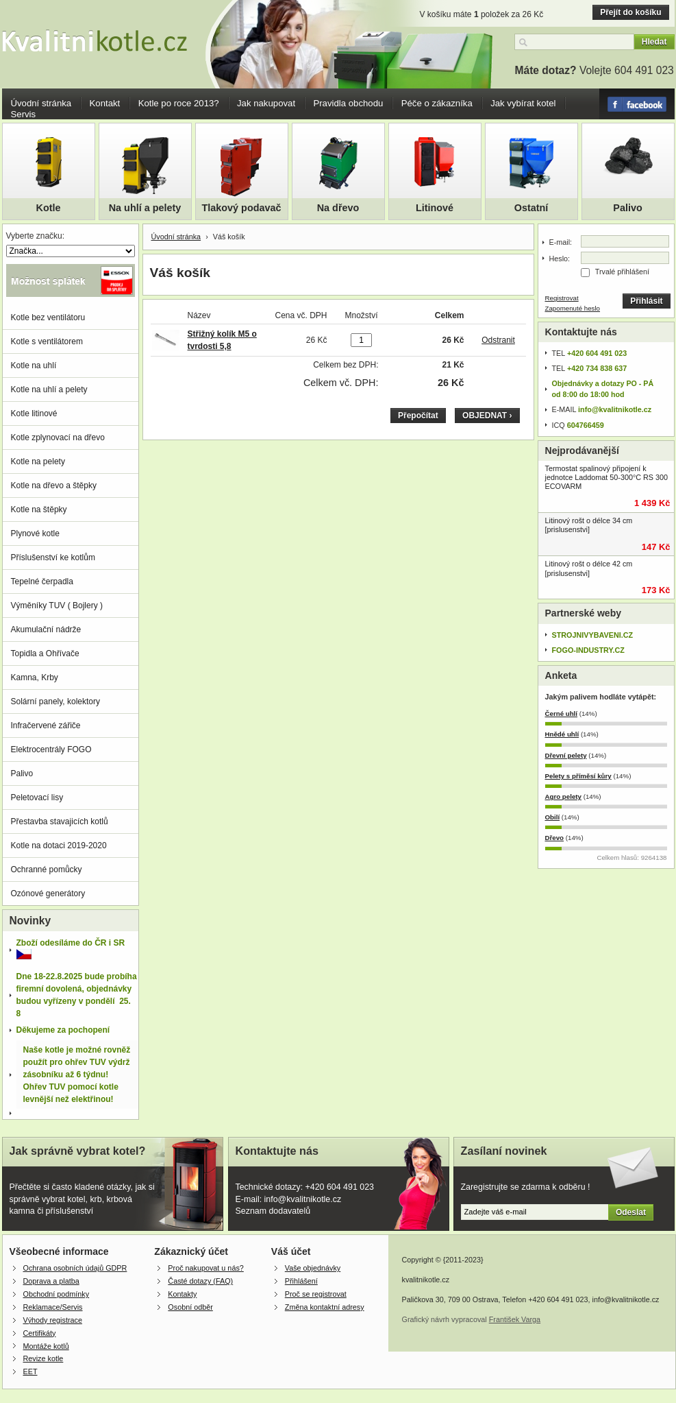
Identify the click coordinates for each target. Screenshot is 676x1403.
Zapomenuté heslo (573, 308)
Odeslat (631, 1212)
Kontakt (105, 103)
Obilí (552, 817)
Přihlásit (646, 301)
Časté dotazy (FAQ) (200, 1281)
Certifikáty (39, 1333)
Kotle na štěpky (39, 509)
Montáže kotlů (46, 1346)
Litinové (434, 207)
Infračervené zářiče (46, 725)
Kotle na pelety (38, 461)
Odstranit (498, 340)
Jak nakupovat (266, 103)
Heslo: (560, 258)
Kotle (48, 207)
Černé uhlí (561, 713)
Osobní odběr (190, 1307)
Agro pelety (563, 796)
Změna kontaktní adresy (324, 1307)
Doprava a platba (51, 1281)
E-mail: (561, 242)
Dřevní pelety (566, 755)
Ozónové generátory (48, 893)
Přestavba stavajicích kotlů (59, 821)
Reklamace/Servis (53, 1307)
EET (30, 1371)
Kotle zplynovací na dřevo (58, 437)
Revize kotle (43, 1358)
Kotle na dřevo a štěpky (54, 485)
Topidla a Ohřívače (45, 653)
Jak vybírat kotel (522, 103)
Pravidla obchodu (348, 103)
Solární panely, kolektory (56, 701)
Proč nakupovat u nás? (205, 1268)
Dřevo (554, 837)
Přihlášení (301, 1281)
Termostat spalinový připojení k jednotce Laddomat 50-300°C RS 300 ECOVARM (606, 477)
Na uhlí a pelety (145, 207)
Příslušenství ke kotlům (53, 557)
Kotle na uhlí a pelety (49, 389)
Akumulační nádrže (46, 629)
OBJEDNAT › (487, 415)
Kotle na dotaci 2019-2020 (59, 845)
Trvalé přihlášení (622, 271)
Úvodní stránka (41, 103)
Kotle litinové (34, 413)
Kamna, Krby (34, 677)
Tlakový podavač (241, 207)
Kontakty (182, 1294)
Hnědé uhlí (562, 734)
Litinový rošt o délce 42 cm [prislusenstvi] (589, 568)
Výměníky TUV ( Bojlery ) (57, 605)
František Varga (514, 1319)
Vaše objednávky (312, 1268)
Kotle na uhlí (34, 365)
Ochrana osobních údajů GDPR (75, 1268)
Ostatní (531, 207)
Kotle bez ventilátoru (48, 317)
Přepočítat (418, 415)
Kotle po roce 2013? (178, 103)
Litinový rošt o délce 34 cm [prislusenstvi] (589, 524)
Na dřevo (338, 207)
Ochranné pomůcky (46, 869)
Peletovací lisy (37, 797)
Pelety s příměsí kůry (578, 776)
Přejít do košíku (630, 12)
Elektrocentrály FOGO (51, 749)
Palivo (627, 207)
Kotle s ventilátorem (47, 341)
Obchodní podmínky (56, 1294)
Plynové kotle (35, 533)
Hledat (654, 42)
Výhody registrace (52, 1320)
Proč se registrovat (316, 1294)
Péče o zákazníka (437, 103)
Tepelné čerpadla (42, 581)
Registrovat (562, 298)
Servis (23, 114)
